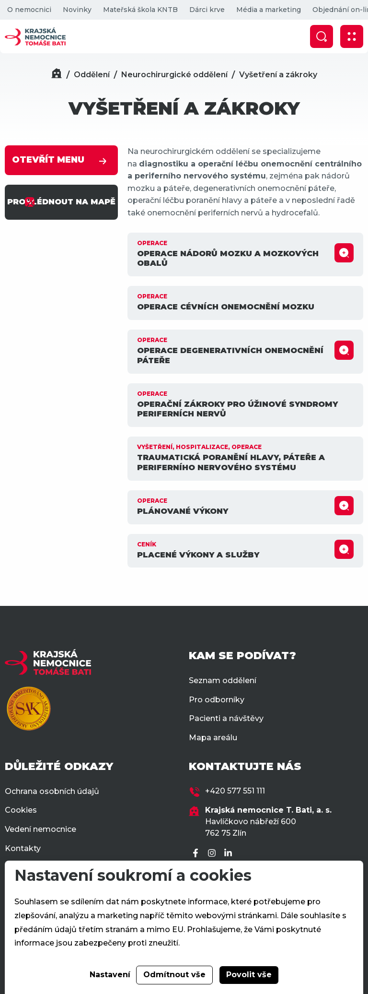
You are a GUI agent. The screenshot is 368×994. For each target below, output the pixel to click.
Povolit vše (249, 974)
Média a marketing (268, 9)
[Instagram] (213, 854)
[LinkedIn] (229, 854)
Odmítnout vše (174, 974)
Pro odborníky (216, 699)
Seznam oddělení (222, 680)
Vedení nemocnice (40, 829)
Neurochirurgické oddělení (174, 74)
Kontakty (23, 848)
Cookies (21, 810)
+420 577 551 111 (235, 790)
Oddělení (92, 74)
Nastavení (110, 974)
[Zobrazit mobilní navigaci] (351, 36)
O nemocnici (29, 9)
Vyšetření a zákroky (278, 74)
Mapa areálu (213, 737)
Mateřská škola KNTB (140, 9)
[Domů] (56, 74)
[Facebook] (197, 854)
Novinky (77, 9)
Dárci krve (207, 9)
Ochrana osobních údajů (52, 791)
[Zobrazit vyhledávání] (321, 36)
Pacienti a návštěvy (226, 718)
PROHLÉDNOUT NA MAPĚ (61, 202)
